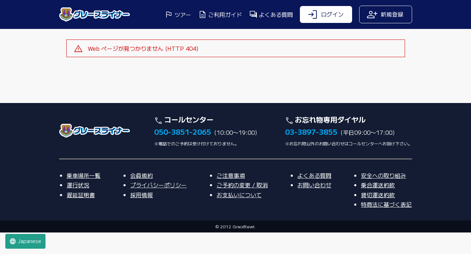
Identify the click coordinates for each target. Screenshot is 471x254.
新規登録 (385, 14)
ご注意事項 (231, 196)
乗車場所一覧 (84, 196)
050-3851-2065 (182, 152)
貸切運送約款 (378, 216)
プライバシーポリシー (158, 206)
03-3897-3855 (311, 152)
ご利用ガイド (220, 14)
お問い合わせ (314, 206)
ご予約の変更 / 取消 (242, 206)
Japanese (25, 241)
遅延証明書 (81, 216)
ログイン (325, 14)
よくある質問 (271, 14)
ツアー (177, 14)
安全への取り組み (383, 196)
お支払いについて (239, 216)
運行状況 (78, 206)
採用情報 (141, 216)
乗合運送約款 (378, 206)
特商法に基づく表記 (386, 225)
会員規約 (141, 196)
